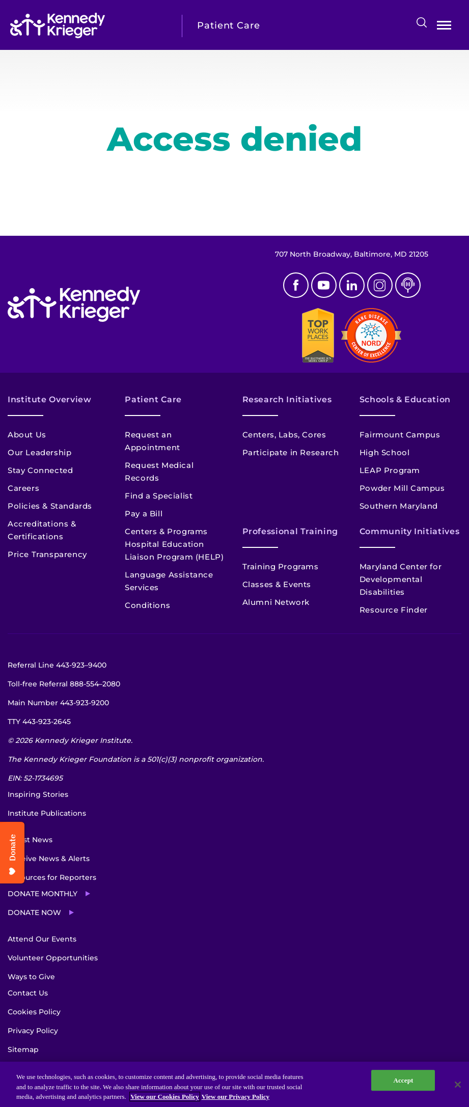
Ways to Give (31, 976)
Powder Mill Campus (402, 488)
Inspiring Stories (38, 794)
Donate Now (34, 912)
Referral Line (57, 665)
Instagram (380, 285)
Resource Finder (394, 610)
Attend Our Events (42, 939)
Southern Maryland (399, 506)
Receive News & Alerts (49, 858)
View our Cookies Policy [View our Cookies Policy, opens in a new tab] (164, 1096)
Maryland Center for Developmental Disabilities (401, 579)
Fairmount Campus (400, 434)
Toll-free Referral (64, 684)
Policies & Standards (50, 506)
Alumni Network (276, 602)
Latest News (30, 839)
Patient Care (153, 399)
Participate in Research (290, 452)
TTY (39, 721)
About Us (27, 434)
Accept (403, 1080)
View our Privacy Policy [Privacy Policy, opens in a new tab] (235, 1096)
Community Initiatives (409, 531)
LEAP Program (390, 470)
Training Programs (280, 566)
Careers (23, 488)
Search (422, 22)
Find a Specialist (158, 496)
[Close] (458, 1084)
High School (385, 452)
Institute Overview (50, 399)
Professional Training (290, 531)
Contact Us (28, 993)
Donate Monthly (42, 893)
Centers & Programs (166, 531)
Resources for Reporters (52, 877)
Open (444, 27)
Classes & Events (277, 584)
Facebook (296, 285)
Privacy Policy (33, 1030)
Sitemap (23, 1049)
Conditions (147, 605)
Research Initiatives (287, 399)
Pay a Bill (143, 513)
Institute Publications (47, 813)
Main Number (58, 703)
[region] (234, 1084)
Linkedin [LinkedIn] (352, 285)
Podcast (408, 285)
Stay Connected (40, 470)
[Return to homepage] (88, 25)
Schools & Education (405, 399)
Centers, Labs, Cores (284, 434)
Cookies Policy (34, 1011)
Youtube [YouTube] (324, 285)
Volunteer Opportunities (53, 957)
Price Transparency (47, 554)
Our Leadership (39, 452)
